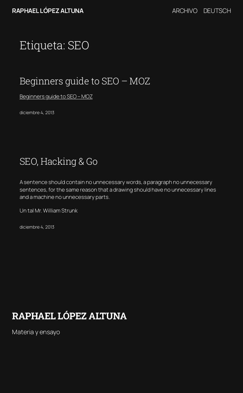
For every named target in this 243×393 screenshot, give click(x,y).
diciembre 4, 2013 (37, 112)
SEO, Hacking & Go (59, 161)
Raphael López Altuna (47, 10)
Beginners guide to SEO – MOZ (85, 81)
